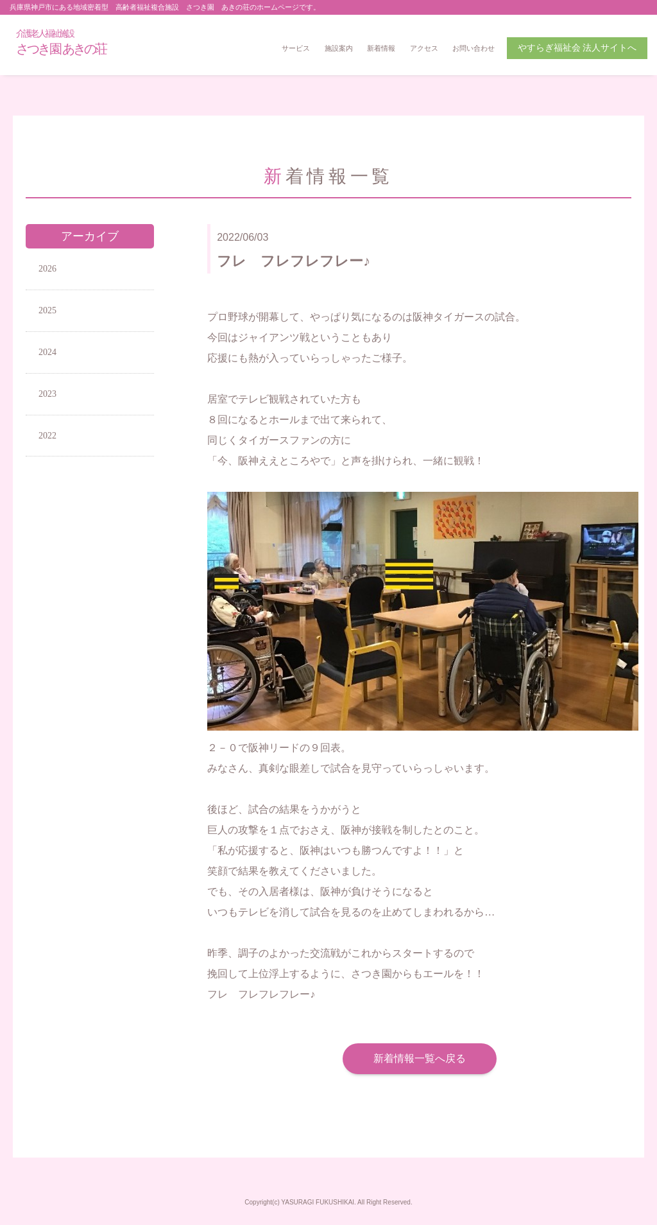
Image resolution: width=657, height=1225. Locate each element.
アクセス (424, 48)
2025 (47, 310)
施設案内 (339, 48)
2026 (47, 269)
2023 (47, 394)
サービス (296, 48)
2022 (47, 435)
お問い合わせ (473, 48)
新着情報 (381, 48)
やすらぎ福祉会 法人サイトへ (577, 48)
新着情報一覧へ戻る (419, 1058)
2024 (47, 352)
